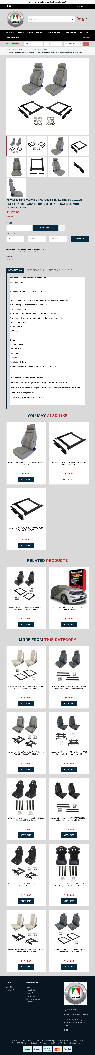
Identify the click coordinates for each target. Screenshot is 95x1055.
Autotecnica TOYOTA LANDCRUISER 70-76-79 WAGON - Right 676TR (26, 529)
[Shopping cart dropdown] (83, 19)
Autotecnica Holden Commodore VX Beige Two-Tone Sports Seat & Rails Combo (26, 687)
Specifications (35, 270)
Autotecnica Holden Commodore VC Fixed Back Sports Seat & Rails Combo (26, 819)
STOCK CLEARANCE (71, 32)
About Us (9, 987)
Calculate (79, 239)
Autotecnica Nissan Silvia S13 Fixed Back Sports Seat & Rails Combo (26, 885)
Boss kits (39, 32)
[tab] (15, 270)
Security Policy (30, 996)
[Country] (37, 239)
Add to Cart (26, 479)
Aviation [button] (21, 32)
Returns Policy (30, 993)
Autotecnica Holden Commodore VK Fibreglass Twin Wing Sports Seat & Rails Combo (68, 885)
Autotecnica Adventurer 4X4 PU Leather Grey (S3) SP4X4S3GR (26, 463)
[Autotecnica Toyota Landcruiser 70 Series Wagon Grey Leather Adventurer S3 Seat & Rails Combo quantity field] (19, 228)
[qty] (15, 239)
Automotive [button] (10, 32)
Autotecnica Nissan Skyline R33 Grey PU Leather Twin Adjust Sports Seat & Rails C (26, 753)
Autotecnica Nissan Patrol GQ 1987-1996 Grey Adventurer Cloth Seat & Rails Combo (69, 687)
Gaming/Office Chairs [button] (54, 32)
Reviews (60, 270)
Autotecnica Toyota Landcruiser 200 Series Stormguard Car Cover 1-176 (69, 608)
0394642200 (72, 1010)
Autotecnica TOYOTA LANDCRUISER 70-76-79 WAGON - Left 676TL (69, 463)
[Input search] (49, 19)
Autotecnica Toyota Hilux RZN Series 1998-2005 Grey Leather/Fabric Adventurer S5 (69, 753)
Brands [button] (86, 38)
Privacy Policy (30, 990)
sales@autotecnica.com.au (78, 1015)
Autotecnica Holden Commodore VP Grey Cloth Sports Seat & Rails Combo (68, 951)
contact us (79, 6)
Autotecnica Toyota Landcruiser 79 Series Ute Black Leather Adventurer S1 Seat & (26, 608)
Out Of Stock (69, 479)
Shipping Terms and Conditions (32, 1000)
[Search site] (72, 19)
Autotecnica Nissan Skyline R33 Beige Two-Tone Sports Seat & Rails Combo (26, 951)
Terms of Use (30, 987)
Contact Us (10, 990)
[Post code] (58, 239)
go (86, 44)
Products (84, 32)
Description (15, 270)
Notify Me (45, 228)
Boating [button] (30, 32)
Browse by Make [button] (13, 38)
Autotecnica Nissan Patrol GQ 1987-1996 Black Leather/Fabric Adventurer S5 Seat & (68, 819)
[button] (62, 228)
